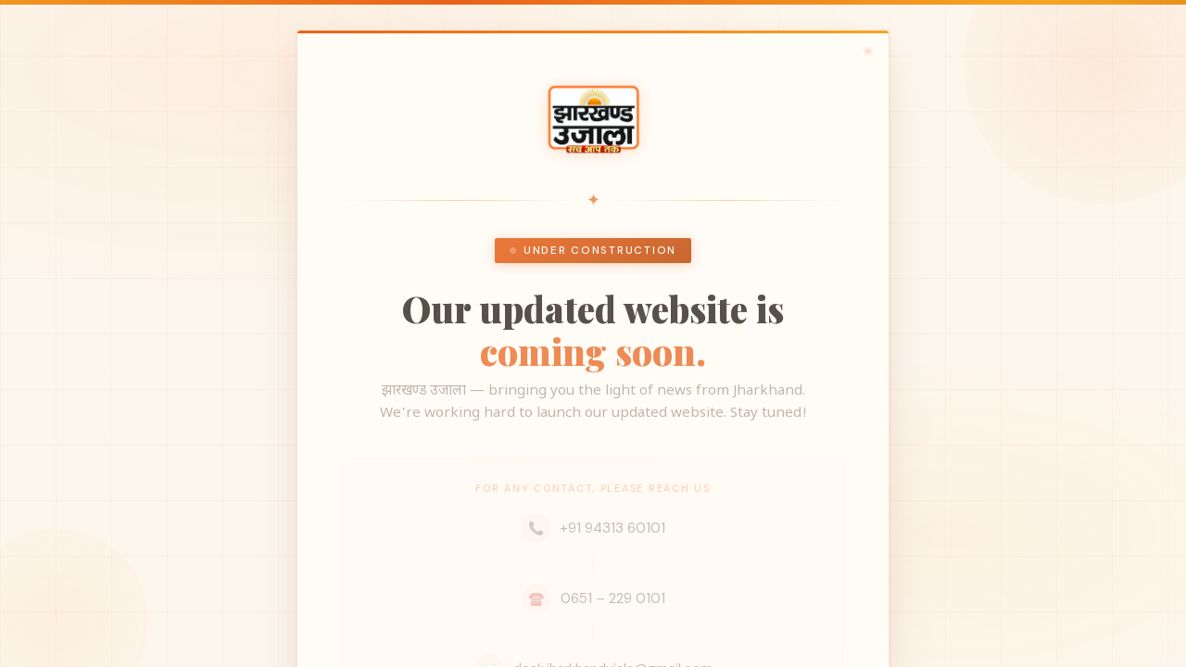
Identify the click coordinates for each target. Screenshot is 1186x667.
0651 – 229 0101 (593, 598)
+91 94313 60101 (593, 528)
